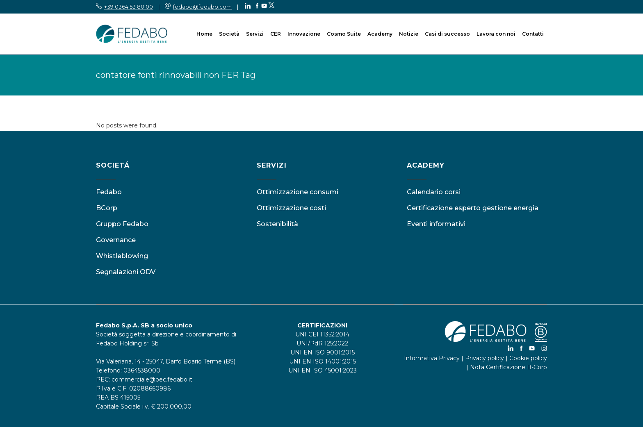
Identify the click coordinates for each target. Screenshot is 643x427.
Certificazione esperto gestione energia (472, 208)
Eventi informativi (436, 224)
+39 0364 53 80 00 (128, 6)
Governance (116, 240)
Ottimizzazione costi (291, 208)
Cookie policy (528, 358)
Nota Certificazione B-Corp (508, 367)
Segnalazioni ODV (125, 272)
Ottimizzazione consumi (297, 192)
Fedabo (109, 192)
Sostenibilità (277, 224)
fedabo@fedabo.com (202, 6)
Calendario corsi (434, 192)
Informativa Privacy (432, 358)
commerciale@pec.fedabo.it (152, 379)
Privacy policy (484, 358)
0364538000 (141, 370)
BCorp (106, 208)
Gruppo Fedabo (122, 224)
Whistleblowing (122, 256)
